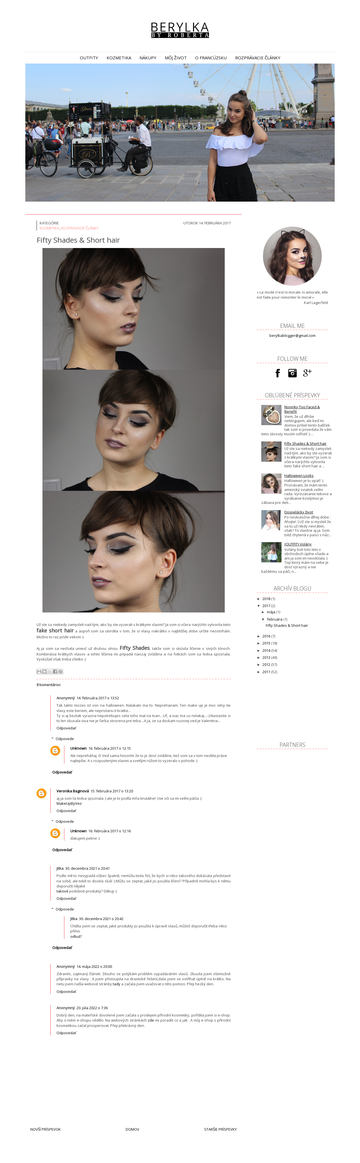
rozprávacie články (257, 57)
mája (271, 611)
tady (116, 983)
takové (62, 891)
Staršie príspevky (220, 1129)
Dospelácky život (298, 512)
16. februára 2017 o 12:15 (109, 748)
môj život (176, 57)
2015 (266, 643)
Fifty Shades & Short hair (305, 443)
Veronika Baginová (73, 791)
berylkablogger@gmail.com (292, 335)
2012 (266, 664)
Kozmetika (49, 228)
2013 (266, 657)
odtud (75, 936)
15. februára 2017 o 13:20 (112, 791)
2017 (266, 605)
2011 (266, 671)
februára (275, 619)
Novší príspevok (45, 1129)
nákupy (148, 57)
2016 (266, 636)
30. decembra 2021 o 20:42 (101, 918)
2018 (266, 598)
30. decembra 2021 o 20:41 (87, 868)
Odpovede (65, 738)
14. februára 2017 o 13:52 (97, 697)
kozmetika (119, 57)
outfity (89, 57)
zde (151, 1020)
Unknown (78, 748)
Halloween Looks (299, 475)
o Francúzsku (211, 57)
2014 (266, 650)
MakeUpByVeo (69, 803)
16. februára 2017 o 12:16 (109, 830)
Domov (132, 1129)
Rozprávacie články (79, 228)
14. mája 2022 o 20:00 (94, 966)
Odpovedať (66, 728)
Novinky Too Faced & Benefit (302, 409)
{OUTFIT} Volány (298, 544)
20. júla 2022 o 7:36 (92, 1007)
